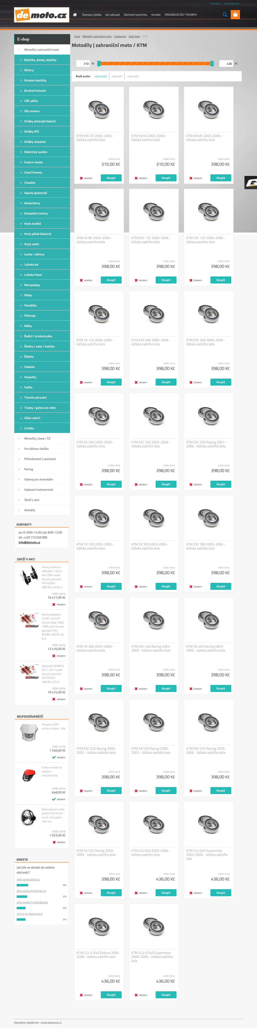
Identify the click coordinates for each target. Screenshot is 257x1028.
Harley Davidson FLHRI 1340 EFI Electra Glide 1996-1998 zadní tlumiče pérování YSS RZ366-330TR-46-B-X (53, 627)
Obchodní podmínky (135, 14)
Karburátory (32, 203)
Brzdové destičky (35, 80)
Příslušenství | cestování (40, 459)
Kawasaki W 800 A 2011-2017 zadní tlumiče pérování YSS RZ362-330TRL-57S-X (53, 674)
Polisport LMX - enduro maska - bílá (53, 726)
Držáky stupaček (35, 141)
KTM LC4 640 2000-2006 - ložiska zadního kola (150, 853)
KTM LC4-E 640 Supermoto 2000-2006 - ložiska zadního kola (152, 957)
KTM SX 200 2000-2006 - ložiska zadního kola (95, 444)
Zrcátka (29, 428)
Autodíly (29, 510)
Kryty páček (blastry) (37, 234)
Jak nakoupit (112, 14)
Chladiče (29, 182)
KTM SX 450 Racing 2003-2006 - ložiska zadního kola (205, 648)
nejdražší (117, 76)
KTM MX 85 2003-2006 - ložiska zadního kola (204, 138)
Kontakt (156, 14)
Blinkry (29, 70)
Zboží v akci (31, 500)
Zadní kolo (134, 36)
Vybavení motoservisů (38, 489)
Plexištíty (30, 305)
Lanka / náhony (34, 254)
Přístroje (30, 315)
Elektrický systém (35, 152)
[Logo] (41, 15)
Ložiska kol (31, 264)
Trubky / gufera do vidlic (40, 407)
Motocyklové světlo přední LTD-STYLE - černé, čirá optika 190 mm (53, 815)
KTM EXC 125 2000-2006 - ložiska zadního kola (205, 240)
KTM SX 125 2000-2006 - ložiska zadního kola (95, 342)
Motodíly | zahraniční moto (41, 49)
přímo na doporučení (30, 913)
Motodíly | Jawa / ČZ (37, 438)
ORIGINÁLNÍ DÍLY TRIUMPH (181, 14)
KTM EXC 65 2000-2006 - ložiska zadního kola (95, 138)
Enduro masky (33, 162)
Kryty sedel (31, 244)
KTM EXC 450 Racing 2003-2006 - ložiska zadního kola (151, 648)
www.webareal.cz (51, 1022)
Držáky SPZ (31, 131)
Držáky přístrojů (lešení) (40, 121)
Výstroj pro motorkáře (38, 479)
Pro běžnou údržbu (36, 448)
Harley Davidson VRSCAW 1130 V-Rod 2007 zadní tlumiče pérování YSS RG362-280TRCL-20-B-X (52, 577)
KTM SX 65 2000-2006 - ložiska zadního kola (149, 138)
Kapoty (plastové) (35, 193)
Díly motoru (32, 111)
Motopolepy (32, 285)
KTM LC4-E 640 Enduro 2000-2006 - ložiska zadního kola (98, 955)
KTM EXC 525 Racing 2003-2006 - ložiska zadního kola (206, 751)
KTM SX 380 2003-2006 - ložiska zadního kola (95, 648)
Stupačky (30, 377)
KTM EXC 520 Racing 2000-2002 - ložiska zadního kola (96, 751)
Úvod (77, 36)
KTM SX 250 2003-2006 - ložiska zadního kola (95, 546)
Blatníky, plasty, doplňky (40, 60)
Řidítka (29, 356)
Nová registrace (232, 3)
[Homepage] (74, 14)
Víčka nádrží (32, 418)
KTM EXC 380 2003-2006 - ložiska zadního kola (205, 546)
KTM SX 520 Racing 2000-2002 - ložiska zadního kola (150, 751)
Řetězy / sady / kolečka (39, 346)
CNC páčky (31, 101)
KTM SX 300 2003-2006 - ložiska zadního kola (150, 546)
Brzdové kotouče (35, 90)
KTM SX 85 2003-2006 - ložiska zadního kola (94, 240)
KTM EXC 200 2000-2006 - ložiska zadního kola (205, 342)
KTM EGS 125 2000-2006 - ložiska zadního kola (151, 240)
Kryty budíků (32, 223)
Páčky (28, 295)
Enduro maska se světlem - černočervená (52, 771)
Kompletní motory (36, 213)
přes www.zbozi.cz (28, 879)
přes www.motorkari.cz (31, 891)
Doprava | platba (92, 14)
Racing (28, 469)
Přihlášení (215, 3)
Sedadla (29, 367)
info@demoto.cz (29, 542)
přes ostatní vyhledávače (32, 902)
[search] (224, 14)
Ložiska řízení (33, 274)
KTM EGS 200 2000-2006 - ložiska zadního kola (151, 342)
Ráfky (28, 326)
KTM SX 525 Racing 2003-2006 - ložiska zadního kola (96, 853)
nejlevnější (101, 76)
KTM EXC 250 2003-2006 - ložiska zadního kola (150, 444)
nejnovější (133, 76)
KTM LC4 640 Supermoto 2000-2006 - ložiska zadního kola (207, 855)
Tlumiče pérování (35, 397)
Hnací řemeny (33, 172)
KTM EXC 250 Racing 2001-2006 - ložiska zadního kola (206, 444)
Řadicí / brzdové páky (38, 336)
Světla (28, 387)
